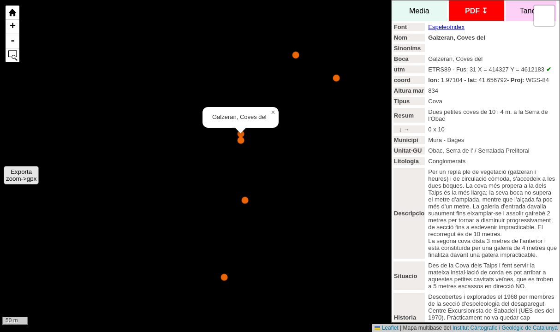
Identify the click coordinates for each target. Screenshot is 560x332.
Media (419, 11)
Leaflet (386, 328)
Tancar (531, 11)
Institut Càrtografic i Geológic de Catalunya (505, 328)
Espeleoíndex (446, 27)
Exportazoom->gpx (21, 175)
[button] (273, 112)
